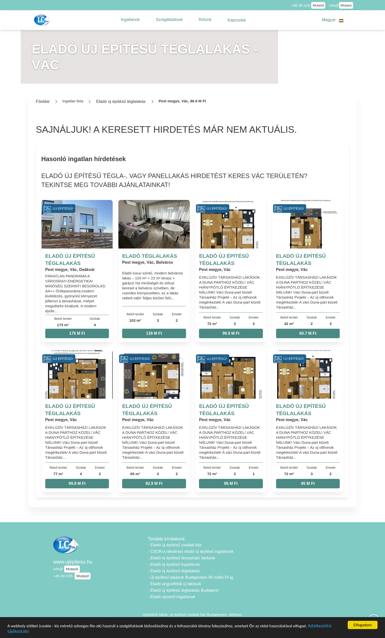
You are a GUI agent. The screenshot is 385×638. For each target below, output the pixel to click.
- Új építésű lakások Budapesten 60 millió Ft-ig (190, 577)
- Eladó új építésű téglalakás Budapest (183, 590)
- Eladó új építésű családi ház (175, 545)
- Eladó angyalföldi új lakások (174, 583)
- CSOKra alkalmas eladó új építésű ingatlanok (191, 551)
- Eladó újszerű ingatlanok (171, 596)
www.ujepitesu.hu (73, 562)
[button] (130, 19)
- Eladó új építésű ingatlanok (174, 564)
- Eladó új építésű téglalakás (174, 571)
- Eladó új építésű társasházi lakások (181, 558)
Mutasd (318, 5)
